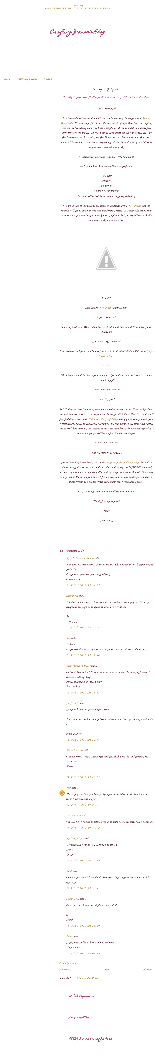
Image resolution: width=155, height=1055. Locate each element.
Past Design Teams (27, 79)
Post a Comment (68, 963)
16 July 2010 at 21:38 (83, 739)
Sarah (69, 871)
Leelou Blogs (78, 6)
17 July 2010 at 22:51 (83, 805)
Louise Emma (73, 815)
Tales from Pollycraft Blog (103, 419)
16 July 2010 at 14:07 (83, 585)
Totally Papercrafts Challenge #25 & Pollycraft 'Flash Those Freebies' (106, 97)
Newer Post (65, 969)
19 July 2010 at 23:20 (83, 925)
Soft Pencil (134, 206)
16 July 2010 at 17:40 (83, 655)
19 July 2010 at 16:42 (83, 888)
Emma (69, 936)
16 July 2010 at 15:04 (83, 627)
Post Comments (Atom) (85, 978)
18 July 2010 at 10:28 (83, 828)
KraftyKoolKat (74, 838)
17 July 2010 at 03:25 (83, 777)
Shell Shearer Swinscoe (78, 666)
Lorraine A (72, 595)
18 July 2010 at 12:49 (83, 860)
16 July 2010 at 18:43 (83, 692)
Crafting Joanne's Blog (77, 32)
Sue (68, 638)
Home (7, 79)
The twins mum (74, 750)
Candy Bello (72, 899)
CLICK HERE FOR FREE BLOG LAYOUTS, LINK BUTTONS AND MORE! (76, 8)
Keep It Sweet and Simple (80, 558)
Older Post (148, 969)
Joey (68, 787)
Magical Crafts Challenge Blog (122, 462)
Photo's (48, 79)
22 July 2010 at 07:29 (83, 953)
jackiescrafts (72, 703)
